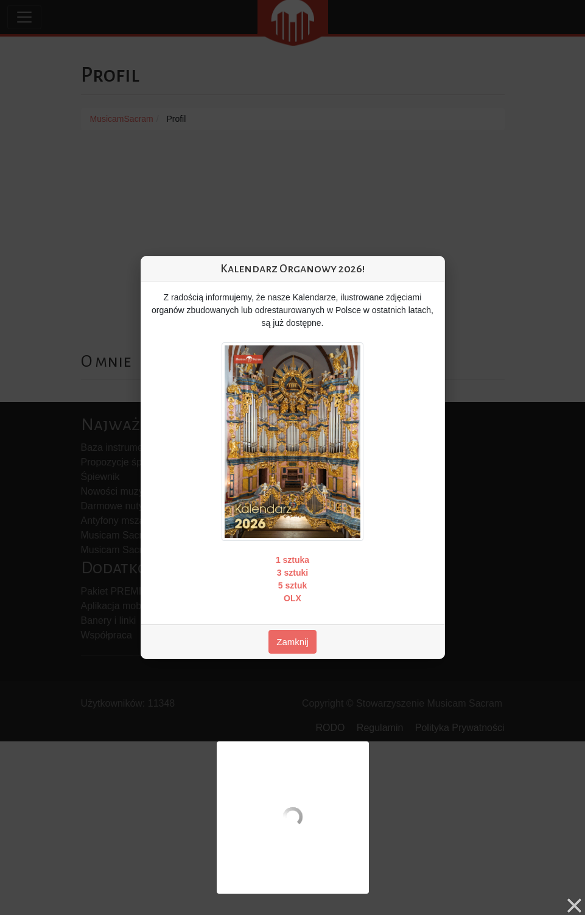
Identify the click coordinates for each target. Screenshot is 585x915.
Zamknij (292, 642)
